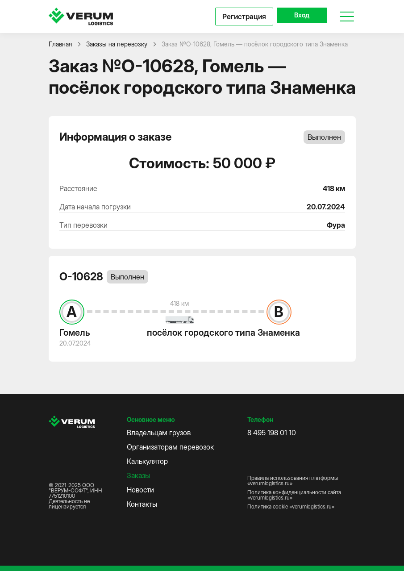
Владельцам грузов (159, 432)
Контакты (142, 504)
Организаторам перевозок (170, 446)
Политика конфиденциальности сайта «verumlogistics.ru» (294, 495)
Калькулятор (147, 461)
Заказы (138, 475)
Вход (298, 16)
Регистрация (236, 16)
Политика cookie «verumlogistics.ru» (290, 506)
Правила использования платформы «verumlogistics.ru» (292, 480)
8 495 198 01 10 (271, 432)
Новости (140, 489)
